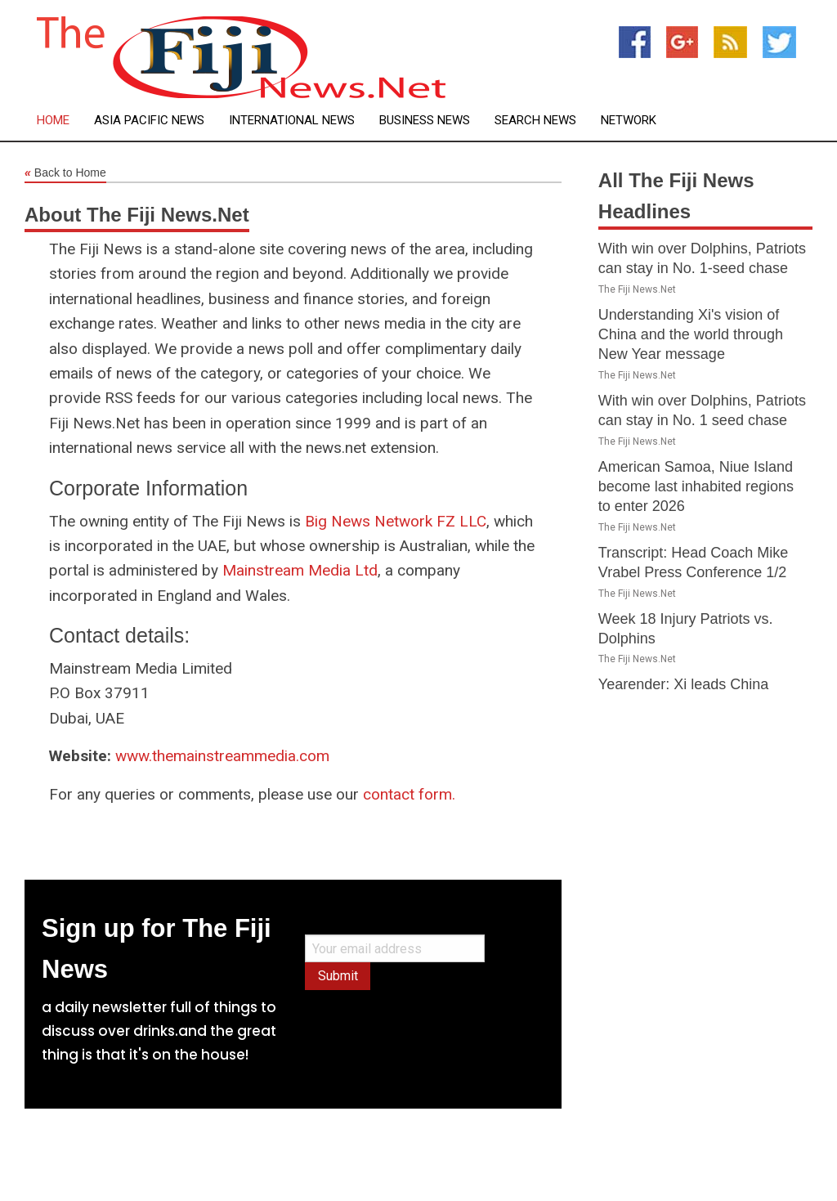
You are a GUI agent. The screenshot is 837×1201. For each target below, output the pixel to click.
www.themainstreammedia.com (222, 755)
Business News (424, 120)
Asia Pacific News (149, 120)
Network (628, 120)
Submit (338, 976)
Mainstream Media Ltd (300, 570)
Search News (535, 120)
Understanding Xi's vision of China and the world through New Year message (690, 334)
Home (53, 120)
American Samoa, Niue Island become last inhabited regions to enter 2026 (696, 486)
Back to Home (65, 173)
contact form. (409, 794)
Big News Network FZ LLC (395, 521)
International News (292, 120)
